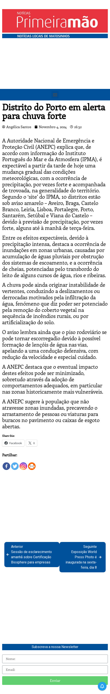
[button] (55, 94)
